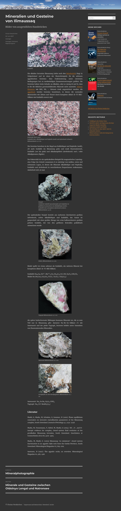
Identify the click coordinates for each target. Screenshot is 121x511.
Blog (103, 5)
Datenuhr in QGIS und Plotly (98, 127)
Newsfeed (46, 505)
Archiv (52, 505)
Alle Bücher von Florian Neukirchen (98, 108)
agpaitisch (31, 92)
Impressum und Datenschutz (33, 505)
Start (75, 5)
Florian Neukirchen (11, 33)
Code (89, 5)
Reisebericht (71, 73)
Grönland (14, 41)
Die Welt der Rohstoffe (104, 66)
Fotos (96, 5)
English (112, 5)
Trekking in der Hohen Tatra (98, 121)
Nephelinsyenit (10, 43)
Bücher (82, 5)
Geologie (8, 39)
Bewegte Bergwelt (102, 33)
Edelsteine (100, 95)
